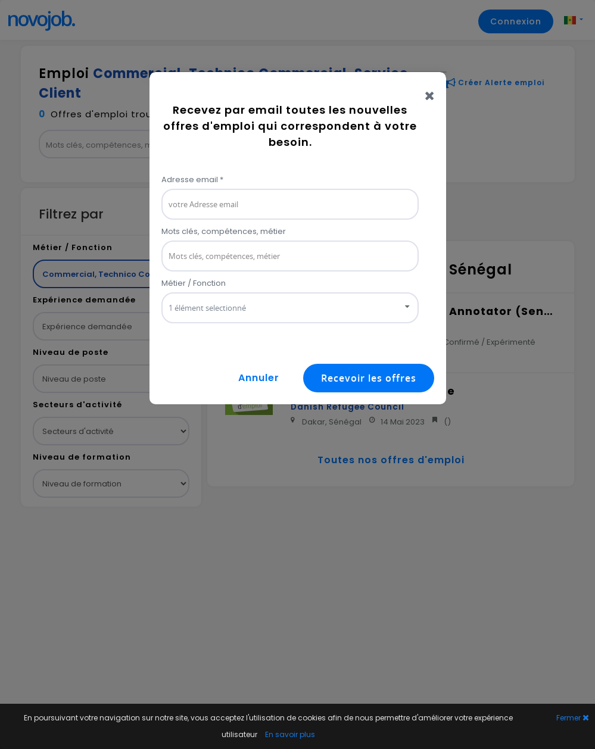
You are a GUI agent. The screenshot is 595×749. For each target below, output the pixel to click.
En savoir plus (290, 734)
